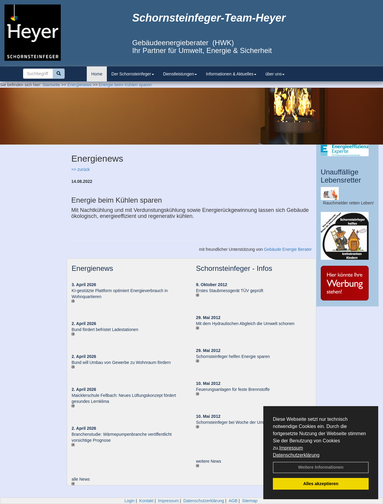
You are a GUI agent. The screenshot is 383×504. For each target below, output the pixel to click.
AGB (233, 500)
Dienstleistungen (180, 74)
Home (96, 74)
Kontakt (146, 500)
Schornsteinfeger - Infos (234, 268)
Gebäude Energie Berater (288, 249)
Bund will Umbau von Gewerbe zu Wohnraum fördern (121, 362)
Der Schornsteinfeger (132, 74)
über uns (275, 74)
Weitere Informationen (321, 467)
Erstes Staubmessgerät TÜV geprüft (229, 290)
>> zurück (80, 169)
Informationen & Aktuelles (231, 74)
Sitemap (249, 500)
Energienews (92, 268)
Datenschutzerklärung (296, 455)
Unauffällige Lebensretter (341, 176)
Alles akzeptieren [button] (320, 483)
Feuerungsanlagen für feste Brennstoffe (233, 389)
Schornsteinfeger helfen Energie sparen (233, 356)
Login (129, 500)
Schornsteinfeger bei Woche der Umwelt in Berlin (241, 422)
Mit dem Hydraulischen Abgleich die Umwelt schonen (245, 323)
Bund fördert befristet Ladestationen (105, 329)
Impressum (291, 447)
